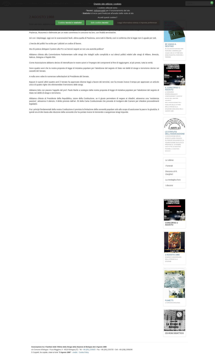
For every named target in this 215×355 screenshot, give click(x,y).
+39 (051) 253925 (89, 350)
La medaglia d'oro (173, 180)
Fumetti (169, 300)
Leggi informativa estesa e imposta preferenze (137, 23)
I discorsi (169, 185)
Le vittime (169, 160)
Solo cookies (99, 23)
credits (75, 352)
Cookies (70, 23)
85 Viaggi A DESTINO (170, 45)
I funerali (169, 166)
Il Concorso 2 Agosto (172, 88)
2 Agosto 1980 (172, 255)
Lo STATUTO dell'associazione (175, 133)
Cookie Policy (84, 352)
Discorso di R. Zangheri (171, 172)
